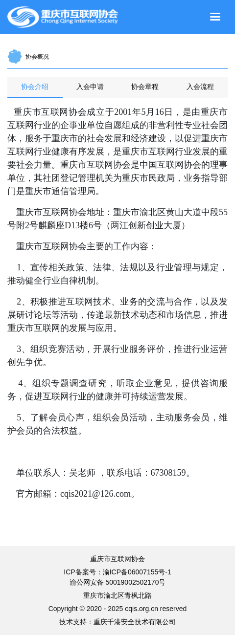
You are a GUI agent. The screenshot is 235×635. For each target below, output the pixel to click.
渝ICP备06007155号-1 (137, 572)
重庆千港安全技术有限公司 (135, 622)
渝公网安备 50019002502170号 (118, 582)
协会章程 (145, 86)
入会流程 (200, 86)
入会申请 (90, 86)
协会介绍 (34, 86)
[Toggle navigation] (215, 17)
